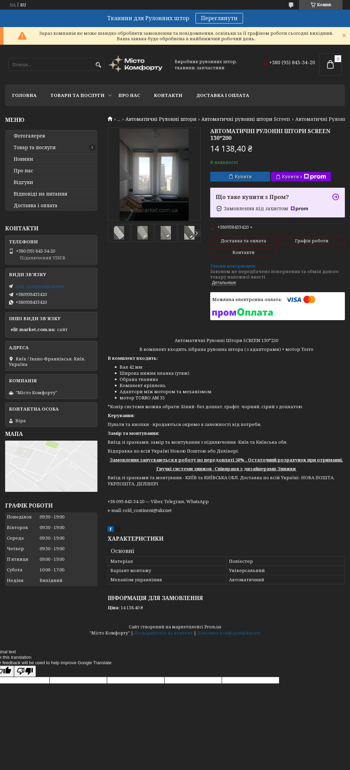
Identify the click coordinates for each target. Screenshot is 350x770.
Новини (23, 159)
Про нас (129, 95)
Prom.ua (212, 627)
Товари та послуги (77, 95)
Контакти (168, 95)
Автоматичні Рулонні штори (161, 119)
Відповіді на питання (40, 194)
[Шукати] (98, 65)
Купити (243, 176)
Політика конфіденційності (229, 633)
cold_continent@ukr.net (39, 286)
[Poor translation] (25, 671)
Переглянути (219, 18)
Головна (24, 95)
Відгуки (23, 182)
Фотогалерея (29, 136)
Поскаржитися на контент (163, 633)
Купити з (304, 176)
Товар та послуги (35, 147)
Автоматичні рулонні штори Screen (245, 119)
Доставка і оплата (222, 95)
